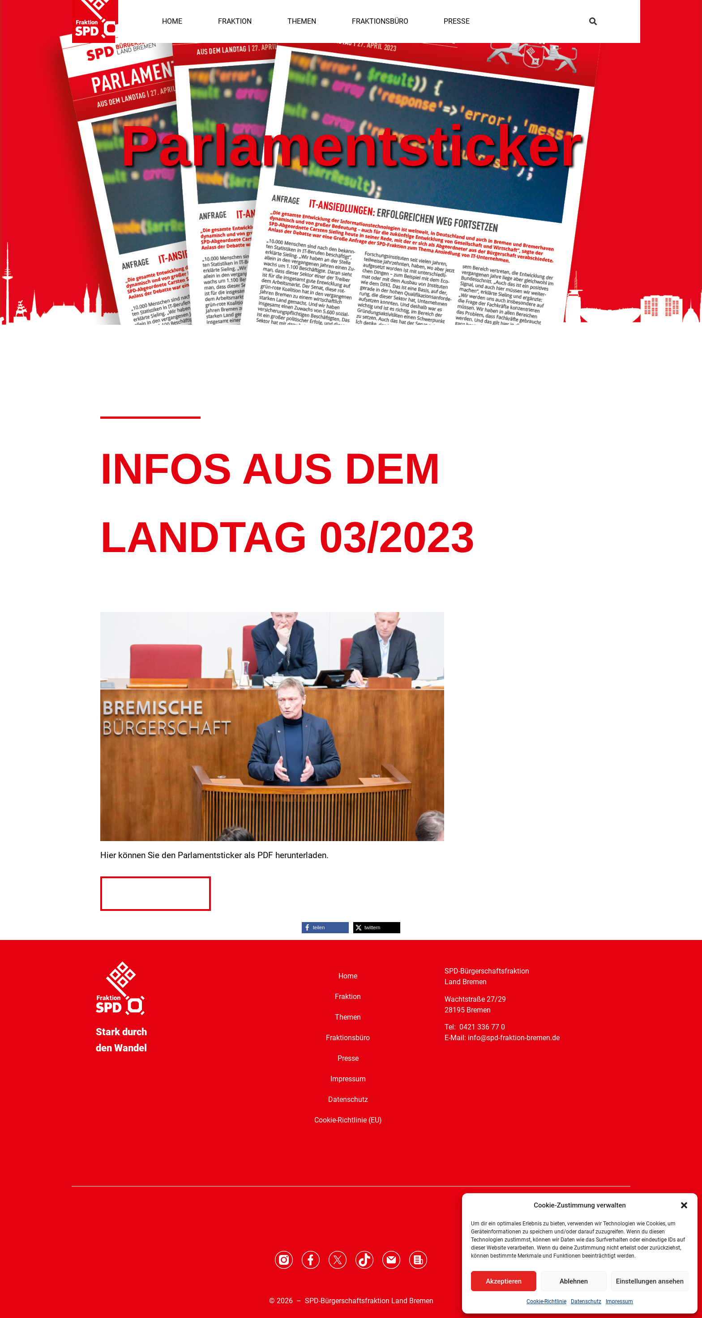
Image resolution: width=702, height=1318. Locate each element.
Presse (348, 1058)
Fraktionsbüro (348, 1037)
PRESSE (457, 21)
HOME (172, 21)
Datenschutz (586, 1301)
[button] (684, 1205)
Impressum (619, 1301)
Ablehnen (574, 1281)
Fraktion (348, 996)
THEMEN (301, 21)
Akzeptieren (504, 1281)
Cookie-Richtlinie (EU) (348, 1120)
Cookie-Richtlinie (546, 1301)
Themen (348, 1017)
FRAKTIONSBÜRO (380, 21)
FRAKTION (235, 21)
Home (347, 976)
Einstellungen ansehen (650, 1281)
